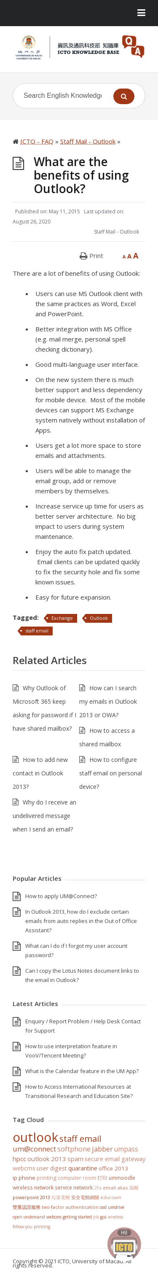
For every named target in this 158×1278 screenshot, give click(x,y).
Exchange (62, 618)
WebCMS (24, 1168)
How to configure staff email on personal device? (110, 773)
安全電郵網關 (85, 1197)
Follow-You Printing (31, 1227)
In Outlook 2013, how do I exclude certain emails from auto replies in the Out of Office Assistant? (81, 921)
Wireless (115, 1217)
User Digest (52, 1168)
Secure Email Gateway (115, 1158)
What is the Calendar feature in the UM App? (82, 1071)
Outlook (99, 618)
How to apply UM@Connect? (61, 896)
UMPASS (126, 1149)
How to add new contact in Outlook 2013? (40, 773)
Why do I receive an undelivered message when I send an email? (44, 815)
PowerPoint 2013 (31, 1197)
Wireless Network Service (42, 1187)
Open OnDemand (29, 1217)
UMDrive (116, 1207)
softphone (74, 1149)
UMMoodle (122, 1177)
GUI (103, 1217)
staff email (36, 630)
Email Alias (115, 1187)
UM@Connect (34, 1149)
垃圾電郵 (60, 1197)
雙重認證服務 (26, 1207)
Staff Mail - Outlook (116, 231)
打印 (102, 1177)
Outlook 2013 (46, 1158)
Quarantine (82, 1168)
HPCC (19, 1158)
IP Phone (24, 1177)
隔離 (134, 1187)
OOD (103, 1207)
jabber (102, 1149)
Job (96, 1217)
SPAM (75, 1158)
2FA (98, 1187)
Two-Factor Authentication (70, 1207)
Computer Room (77, 1177)
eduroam (110, 1197)
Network (83, 1187)
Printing (46, 1177)
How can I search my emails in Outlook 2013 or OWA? (108, 701)
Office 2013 (113, 1168)
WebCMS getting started (69, 1217)
